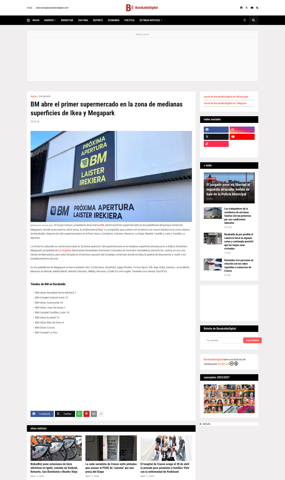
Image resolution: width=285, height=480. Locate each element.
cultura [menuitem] (83, 20)
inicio (29, 8)
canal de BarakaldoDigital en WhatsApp (226, 96)
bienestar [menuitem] (67, 20)
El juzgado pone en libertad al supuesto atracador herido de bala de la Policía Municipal (228, 189)
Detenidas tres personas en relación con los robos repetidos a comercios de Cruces (238, 266)
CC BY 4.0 (228, 363)
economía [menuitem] (113, 20)
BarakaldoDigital (213, 359)
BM (102, 225)
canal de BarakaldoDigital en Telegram (225, 103)
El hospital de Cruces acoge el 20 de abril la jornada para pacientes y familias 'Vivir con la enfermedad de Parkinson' (165, 467)
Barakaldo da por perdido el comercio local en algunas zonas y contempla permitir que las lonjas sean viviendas (239, 241)
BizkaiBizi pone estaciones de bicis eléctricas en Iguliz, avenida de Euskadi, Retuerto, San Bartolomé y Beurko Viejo (54, 467)
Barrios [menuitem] (49, 20)
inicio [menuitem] (36, 20)
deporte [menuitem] (98, 20)
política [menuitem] (130, 20)
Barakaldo (45, 96)
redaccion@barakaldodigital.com (52, 8)
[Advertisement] (111, 373)
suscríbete (252, 340)
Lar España (64, 250)
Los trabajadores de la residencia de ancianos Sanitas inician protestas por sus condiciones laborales (237, 216)
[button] (30, 20)
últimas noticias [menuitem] (150, 20)
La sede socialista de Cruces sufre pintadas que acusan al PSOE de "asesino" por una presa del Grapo (111, 467)
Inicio (34, 96)
